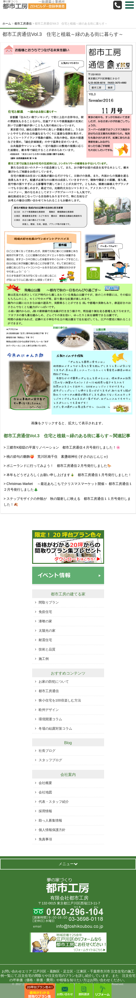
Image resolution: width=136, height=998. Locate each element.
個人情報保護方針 (52, 830)
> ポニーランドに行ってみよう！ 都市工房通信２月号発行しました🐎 (57, 466)
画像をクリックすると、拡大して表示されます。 (68, 423)
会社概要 (45, 783)
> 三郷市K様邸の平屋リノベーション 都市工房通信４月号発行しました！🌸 (62, 447)
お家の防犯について (54, 681)
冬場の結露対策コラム (55, 728)
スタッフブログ (50, 760)
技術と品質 (47, 649)
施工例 (44, 659)
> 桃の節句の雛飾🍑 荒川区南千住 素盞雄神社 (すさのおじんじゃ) (56, 456)
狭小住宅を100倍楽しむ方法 (60, 700)
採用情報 (45, 811)
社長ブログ (47, 751)
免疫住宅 (45, 612)
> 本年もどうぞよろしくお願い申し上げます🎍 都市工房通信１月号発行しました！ (67, 475)
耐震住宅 (45, 640)
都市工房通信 (49, 691)
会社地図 (45, 792)
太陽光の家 (47, 630)
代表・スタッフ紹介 (54, 802)
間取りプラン (49, 602)
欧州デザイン (49, 710)
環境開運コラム (50, 719)
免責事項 (45, 839)
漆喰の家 (45, 621)
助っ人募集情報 (50, 820)
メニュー (68, 864)
